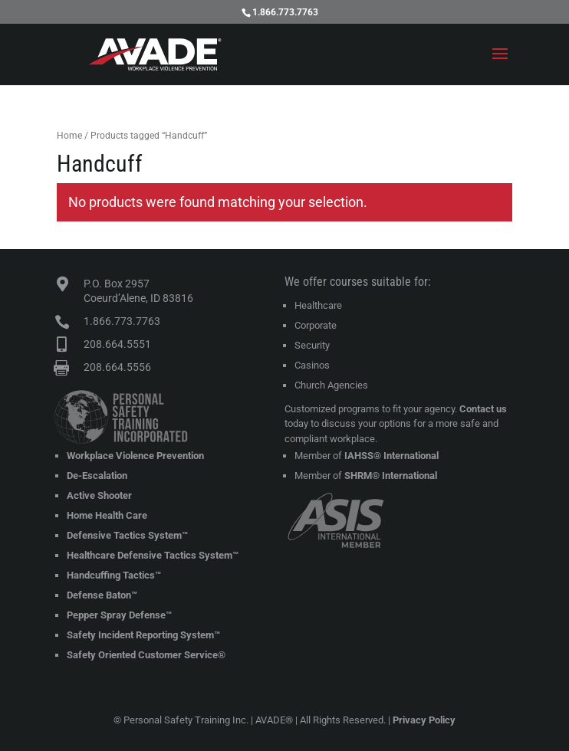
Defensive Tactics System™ (127, 535)
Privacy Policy (424, 720)
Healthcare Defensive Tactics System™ (152, 555)
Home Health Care (107, 515)
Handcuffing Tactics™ (114, 575)
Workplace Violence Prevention (135, 455)
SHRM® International (390, 475)
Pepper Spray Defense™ (119, 615)
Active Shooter (99, 495)
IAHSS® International (391, 455)
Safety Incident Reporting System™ (143, 635)
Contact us (483, 409)
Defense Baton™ (102, 595)
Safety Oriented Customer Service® (146, 655)
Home (69, 135)
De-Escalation (97, 475)
